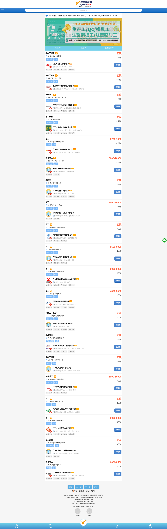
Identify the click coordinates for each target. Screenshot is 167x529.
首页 (71, 487)
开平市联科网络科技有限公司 (86, 503)
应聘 (118, 65)
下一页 (88, 487)
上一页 (79, 487)
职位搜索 (83, 10)
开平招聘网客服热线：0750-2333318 (83, 506)
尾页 (96, 487)
